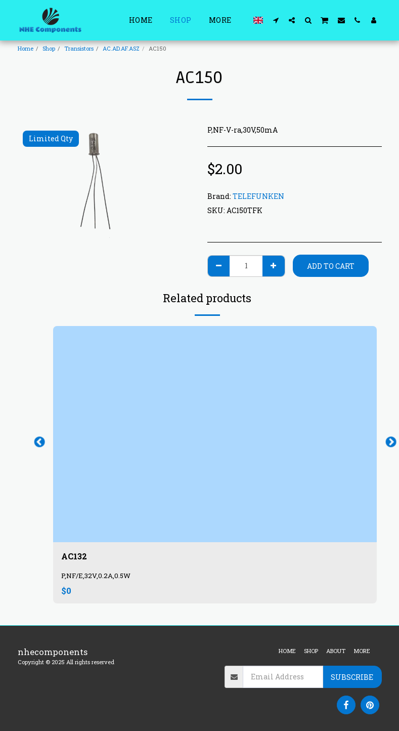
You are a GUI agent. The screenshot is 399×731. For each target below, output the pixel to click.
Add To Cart (330, 266)
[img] (215, 434)
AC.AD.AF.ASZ (121, 48)
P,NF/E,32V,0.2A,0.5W (95, 576)
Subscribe (352, 677)
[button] (275, 20)
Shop (48, 48)
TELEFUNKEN (258, 196)
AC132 (74, 556)
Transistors (79, 48)
